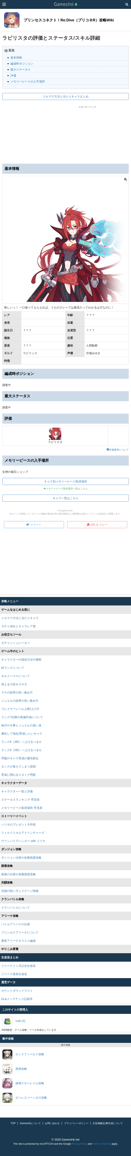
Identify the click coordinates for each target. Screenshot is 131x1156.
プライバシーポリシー (76, 1123)
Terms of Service (101, 1143)
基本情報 (16, 57)
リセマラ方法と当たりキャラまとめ (66, 96)
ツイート (33, 524)
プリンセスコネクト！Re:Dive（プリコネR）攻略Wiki (69, 20)
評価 (13, 75)
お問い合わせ (52, 1123)
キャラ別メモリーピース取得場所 (65, 481)
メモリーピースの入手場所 (27, 81)
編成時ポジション (21, 63)
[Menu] (4, 4)
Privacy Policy (79, 1143)
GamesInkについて (30, 1123)
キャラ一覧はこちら (66, 498)
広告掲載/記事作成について (108, 1123)
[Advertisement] (65, 134)
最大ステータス (20, 69)
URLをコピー (97, 524)
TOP (13, 1123)
